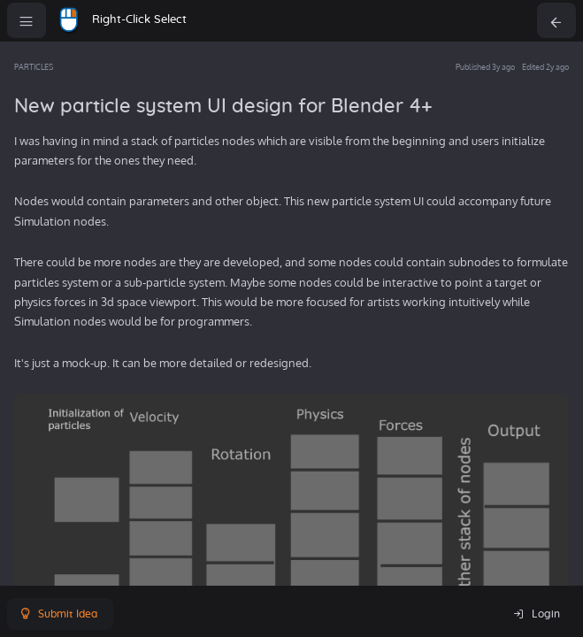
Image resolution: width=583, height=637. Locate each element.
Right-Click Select (139, 20)
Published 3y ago (485, 67)
